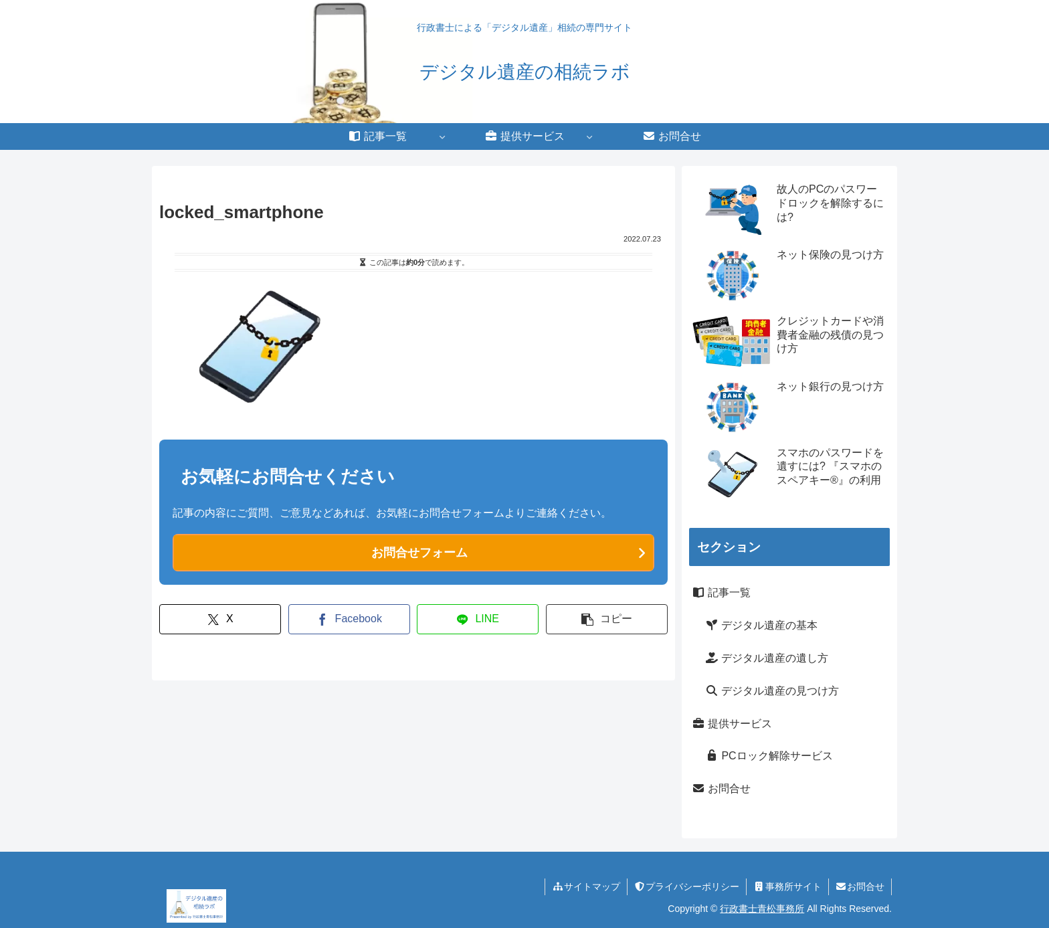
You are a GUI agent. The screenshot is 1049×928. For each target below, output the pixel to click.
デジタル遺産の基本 (761, 625)
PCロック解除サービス (769, 755)
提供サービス (732, 723)
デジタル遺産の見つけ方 (772, 691)
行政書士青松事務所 (762, 908)
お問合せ (721, 788)
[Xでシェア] (220, 619)
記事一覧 (721, 592)
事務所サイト (787, 886)
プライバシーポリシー (687, 886)
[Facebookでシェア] (349, 619)
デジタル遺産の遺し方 (766, 658)
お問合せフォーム (419, 552)
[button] (607, 619)
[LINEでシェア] (478, 619)
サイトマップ (586, 886)
